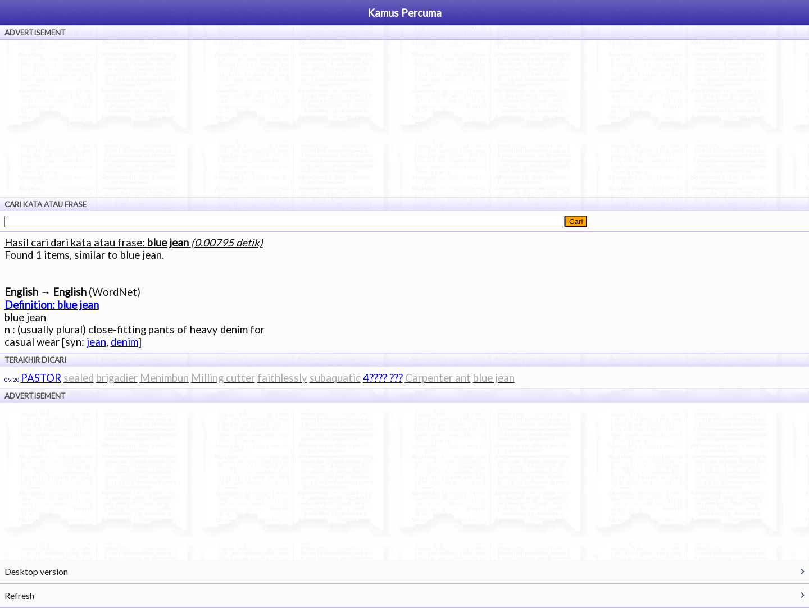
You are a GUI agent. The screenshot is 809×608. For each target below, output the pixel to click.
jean (96, 342)
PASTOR (41, 378)
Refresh (19, 595)
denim (124, 342)
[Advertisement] (404, 118)
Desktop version (36, 571)
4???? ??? (383, 378)
